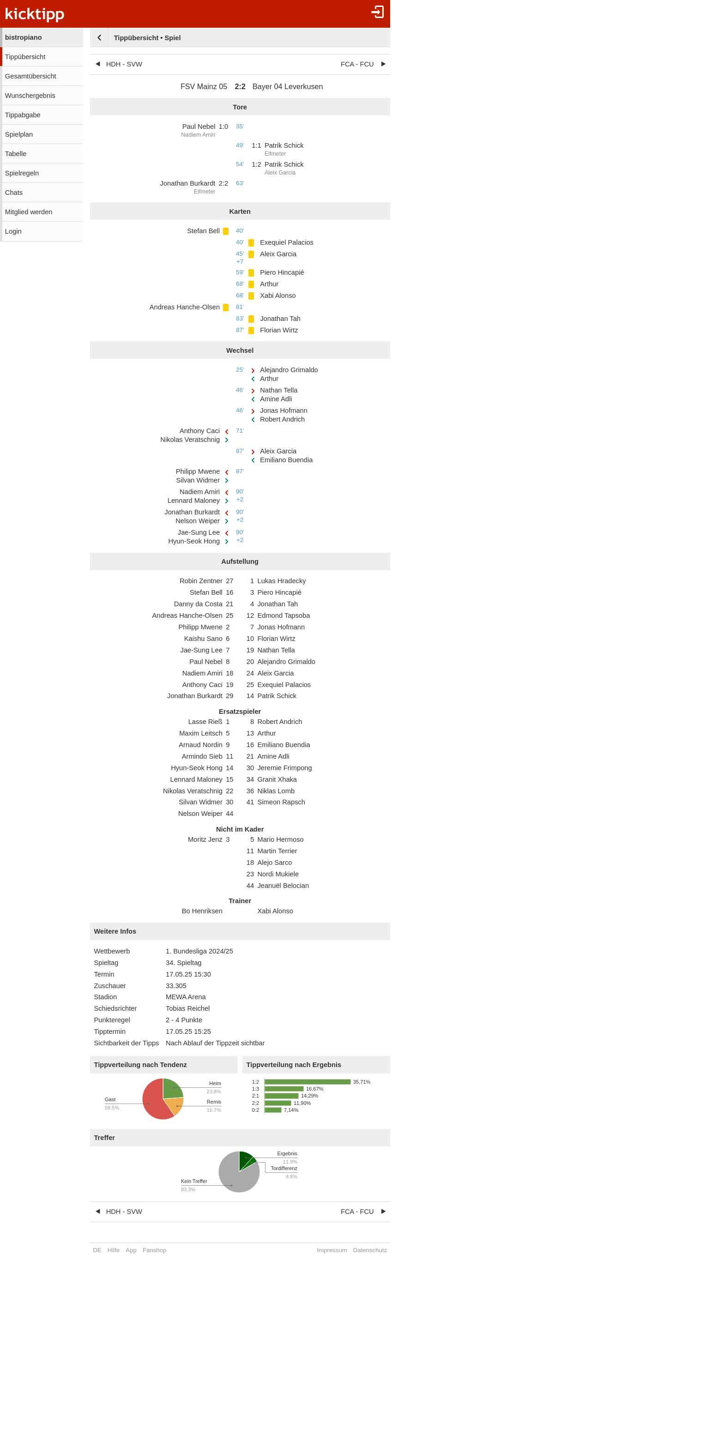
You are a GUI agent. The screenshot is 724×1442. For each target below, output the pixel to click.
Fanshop (154, 1250)
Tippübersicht (25, 56)
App (131, 1250)
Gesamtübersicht (30, 76)
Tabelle (15, 153)
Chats (14, 192)
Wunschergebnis (30, 95)
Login (13, 231)
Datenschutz (370, 1250)
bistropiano (23, 37)
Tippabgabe (23, 115)
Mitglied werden (29, 212)
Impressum (332, 1250)
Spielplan (19, 134)
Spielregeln (22, 173)
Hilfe (114, 1250)
